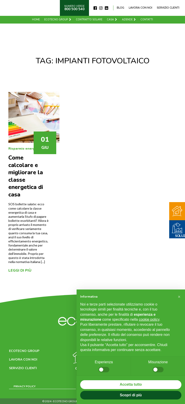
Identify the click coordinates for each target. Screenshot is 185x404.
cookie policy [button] (149, 319)
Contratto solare (89, 19)
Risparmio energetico (25, 148)
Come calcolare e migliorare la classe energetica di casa (25, 176)
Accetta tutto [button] (131, 384)
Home (36, 19)
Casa (112, 19)
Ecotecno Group (58, 19)
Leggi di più (19, 270)
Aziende (129, 19)
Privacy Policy (24, 386)
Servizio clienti (168, 8)
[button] (179, 296)
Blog (120, 8)
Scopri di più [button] (131, 395)
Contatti (147, 19)
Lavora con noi (140, 8)
